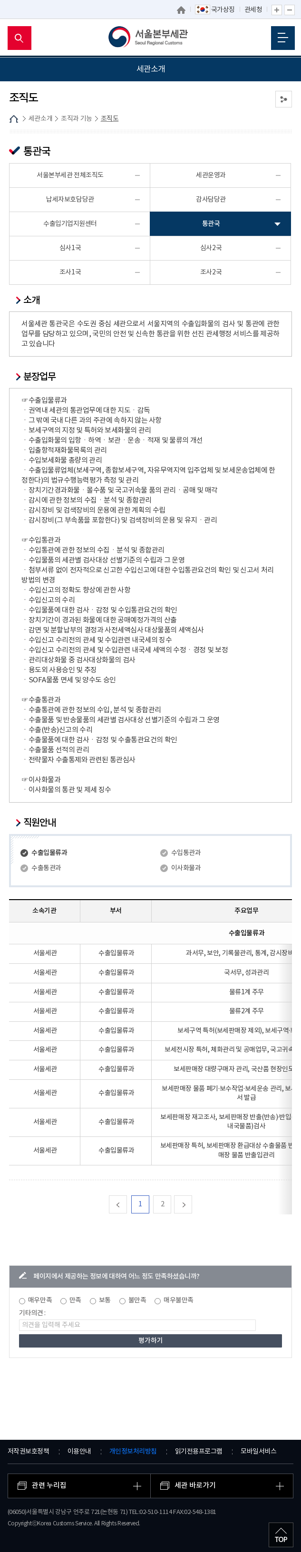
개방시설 (23, 240)
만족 (75, 1300)
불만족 (137, 1300)
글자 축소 (289, 10)
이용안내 (79, 1451)
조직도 (24, 159)
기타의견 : (32, 1313)
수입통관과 (186, 853)
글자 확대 (277, 10)
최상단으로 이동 (281, 1535)
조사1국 (70, 272)
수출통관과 (46, 868)
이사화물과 (186, 868)
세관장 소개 (27, 92)
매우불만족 (179, 1300)
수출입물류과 (49, 853)
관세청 (253, 10)
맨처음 (126, 1204)
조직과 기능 (27, 136)
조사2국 (211, 272)
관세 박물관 (27, 218)
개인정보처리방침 (133, 1451)
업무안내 (27, 173)
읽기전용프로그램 (199, 1451)
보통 (105, 1300)
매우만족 (40, 1300)
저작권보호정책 (28, 1451)
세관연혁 (23, 114)
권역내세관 (26, 197)
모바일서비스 (258, 1451)
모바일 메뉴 (283, 37)
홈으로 (181, 10)
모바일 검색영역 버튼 (19, 38)
